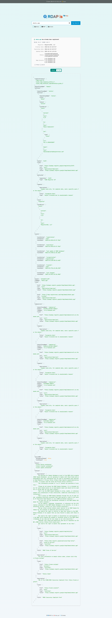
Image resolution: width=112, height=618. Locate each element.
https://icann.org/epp (51, 570)
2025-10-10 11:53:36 (50, 37)
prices (50, 19)
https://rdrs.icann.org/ (52, 526)
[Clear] (69, 16)
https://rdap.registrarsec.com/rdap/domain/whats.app (58, 290)
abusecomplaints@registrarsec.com (53, 141)
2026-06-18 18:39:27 (50, 35)
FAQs (65, 9)
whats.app (38, 25)
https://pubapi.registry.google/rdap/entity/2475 (59, 155)
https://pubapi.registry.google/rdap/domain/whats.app (61, 160)
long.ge (56, 615)
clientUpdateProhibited (51, 42)
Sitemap (63, 615)
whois (36, 20)
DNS (58, 56)
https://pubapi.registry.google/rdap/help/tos (58, 536)
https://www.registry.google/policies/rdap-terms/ (59, 546)
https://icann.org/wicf (51, 594)
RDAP (43, 19)
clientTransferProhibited (52, 40)
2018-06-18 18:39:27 (50, 32)
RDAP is (55, 9)
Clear (64, 1)
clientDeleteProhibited (51, 39)
